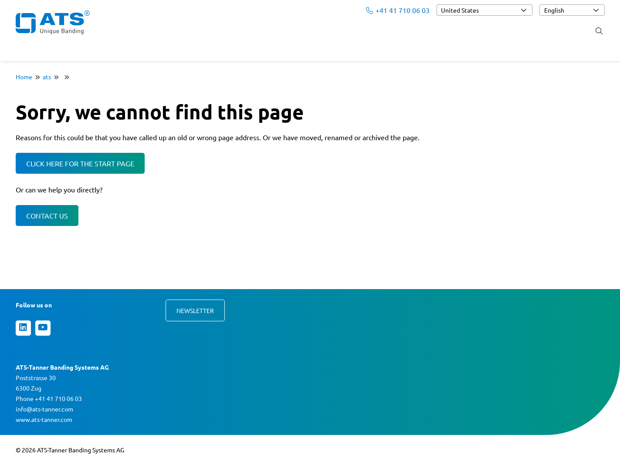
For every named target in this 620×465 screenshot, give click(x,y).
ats (47, 77)
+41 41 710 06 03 (398, 10)
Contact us (47, 215)
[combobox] (484, 10)
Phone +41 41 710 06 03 (49, 398)
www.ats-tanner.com (44, 419)
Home (24, 77)
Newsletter (195, 310)
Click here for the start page (80, 163)
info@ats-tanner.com (44, 409)
